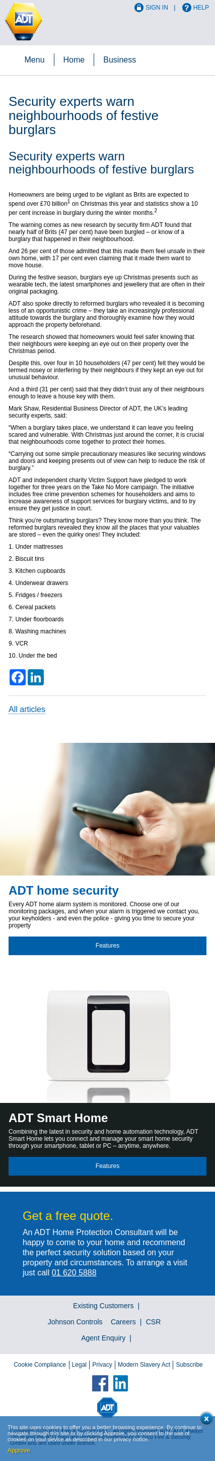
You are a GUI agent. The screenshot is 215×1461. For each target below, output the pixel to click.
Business (119, 59)
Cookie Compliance (40, 1364)
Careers (123, 1322)
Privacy (102, 1364)
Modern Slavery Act (144, 1364)
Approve (19, 1450)
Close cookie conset (204, 1420)
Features (107, 945)
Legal (79, 1364)
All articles (27, 709)
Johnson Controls (75, 1322)
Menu (35, 59)
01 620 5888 (74, 1272)
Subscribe (189, 1364)
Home (74, 59)
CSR (153, 1322)
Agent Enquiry (103, 1338)
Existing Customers (103, 1306)
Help (201, 7)
